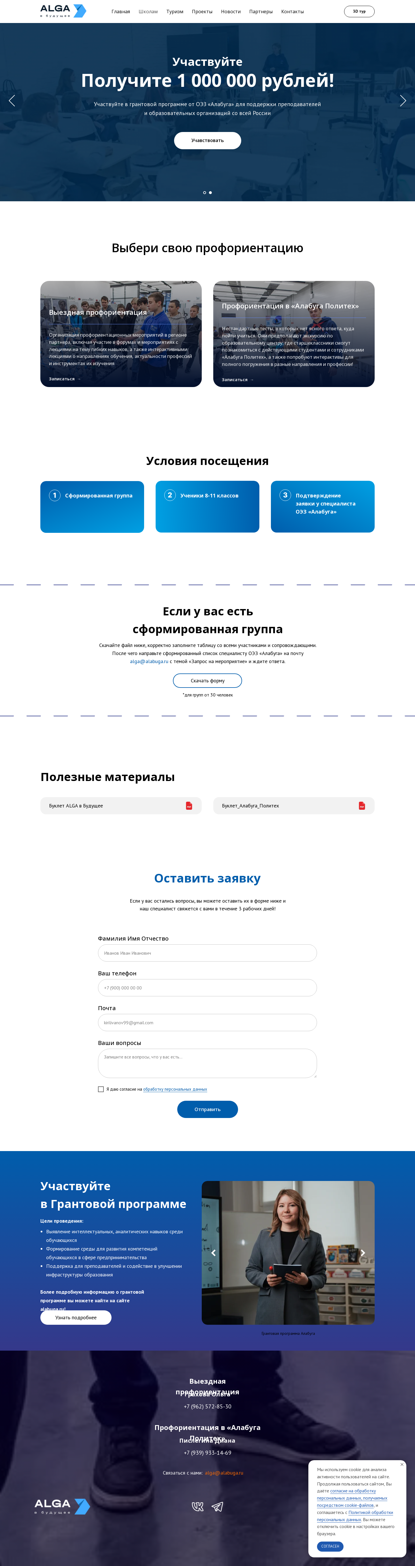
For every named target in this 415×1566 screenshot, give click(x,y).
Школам (148, 11)
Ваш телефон (117, 973)
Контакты (292, 11)
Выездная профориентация (98, 363)
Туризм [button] (174, 11)
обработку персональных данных (175, 1089)
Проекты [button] (202, 11)
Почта (107, 1008)
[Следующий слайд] (403, 101)
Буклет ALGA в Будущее (76, 805)
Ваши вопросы (119, 1043)
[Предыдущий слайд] (12, 101)
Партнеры (261, 11)
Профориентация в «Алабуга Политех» (290, 363)
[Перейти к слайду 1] (204, 192)
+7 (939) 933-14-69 (207, 1452)
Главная (121, 11)
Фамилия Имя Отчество (133, 938)
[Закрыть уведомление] (402, 1464)
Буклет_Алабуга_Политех (250, 805)
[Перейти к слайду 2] (210, 192)
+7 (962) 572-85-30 (207, 1406)
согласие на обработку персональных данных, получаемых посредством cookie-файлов (352, 1498)
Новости (231, 11)
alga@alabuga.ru (224, 1472)
